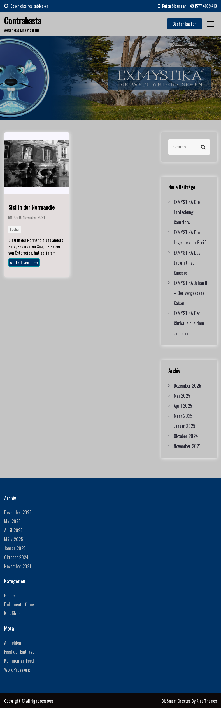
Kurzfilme (12, 613)
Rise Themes (206, 701)
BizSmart (170, 701)
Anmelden (12, 642)
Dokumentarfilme (19, 604)
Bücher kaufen (184, 23)
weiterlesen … (24, 262)
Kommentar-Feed (19, 660)
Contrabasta (22, 20)
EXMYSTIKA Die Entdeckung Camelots (187, 212)
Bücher (15, 229)
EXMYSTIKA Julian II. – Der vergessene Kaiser (191, 292)
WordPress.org (17, 669)
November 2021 (187, 446)
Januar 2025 (184, 426)
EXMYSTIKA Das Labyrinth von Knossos (187, 262)
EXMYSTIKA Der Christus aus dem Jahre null (189, 323)
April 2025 (183, 405)
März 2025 (183, 416)
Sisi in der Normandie (31, 207)
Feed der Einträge (19, 651)
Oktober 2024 (186, 436)
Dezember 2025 (187, 385)
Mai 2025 (182, 395)
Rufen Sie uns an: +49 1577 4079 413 (187, 6)
